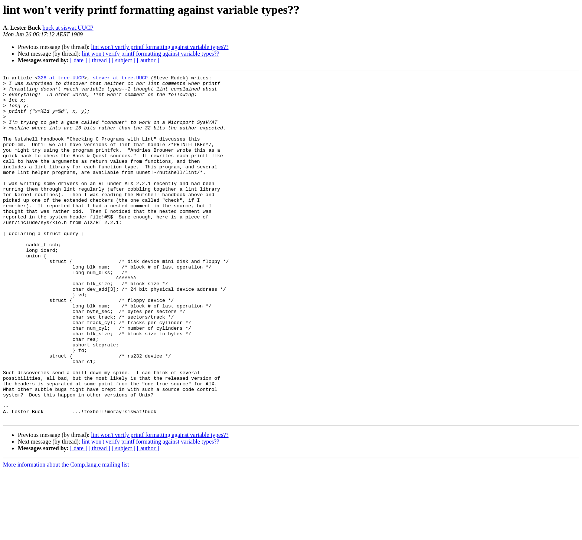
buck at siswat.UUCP (67, 27)
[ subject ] (123, 60)
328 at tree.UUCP (61, 78)
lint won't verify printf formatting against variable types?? (159, 47)
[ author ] (148, 60)
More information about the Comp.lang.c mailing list (66, 533)
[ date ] (78, 60)
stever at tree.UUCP (120, 78)
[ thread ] (99, 60)
